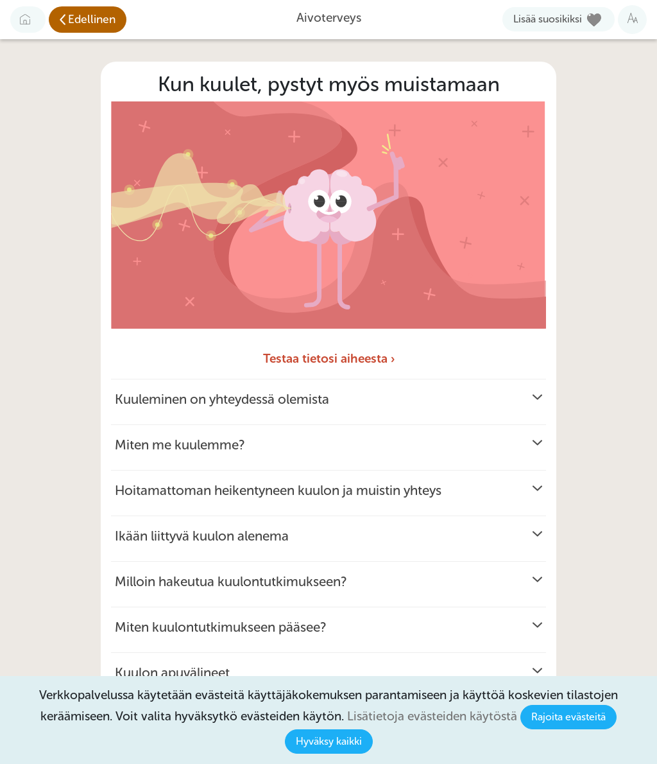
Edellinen (91, 19)
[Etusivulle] (28, 19)
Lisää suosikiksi (547, 19)
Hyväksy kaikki (329, 741)
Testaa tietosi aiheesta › (329, 358)
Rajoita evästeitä (568, 717)
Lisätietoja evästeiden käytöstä (432, 716)
